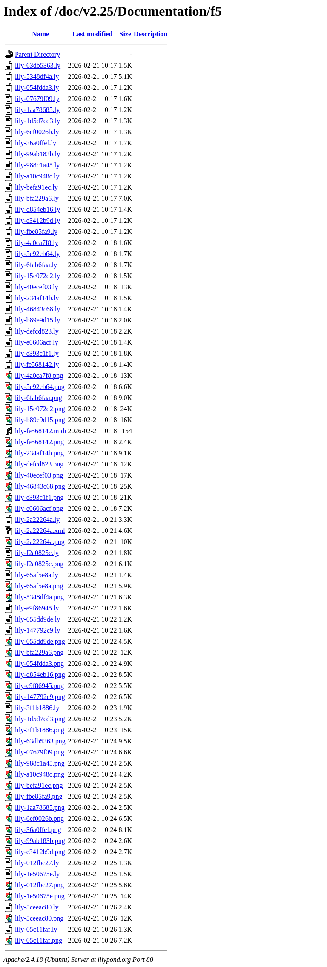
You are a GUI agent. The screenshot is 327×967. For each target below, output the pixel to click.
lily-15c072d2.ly (37, 275)
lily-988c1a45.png (40, 763)
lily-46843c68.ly (37, 309)
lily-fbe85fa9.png (39, 796)
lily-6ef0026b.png (39, 818)
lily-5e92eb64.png (40, 386)
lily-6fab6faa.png (38, 397)
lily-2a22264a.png (40, 541)
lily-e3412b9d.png (40, 851)
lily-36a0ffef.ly (35, 143)
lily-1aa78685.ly (37, 109)
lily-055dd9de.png (40, 641)
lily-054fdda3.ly (37, 87)
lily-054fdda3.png (39, 663)
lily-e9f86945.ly (37, 608)
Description (150, 33)
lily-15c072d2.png (40, 408)
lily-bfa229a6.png (39, 652)
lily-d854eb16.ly (37, 209)
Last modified (92, 33)
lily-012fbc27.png (39, 885)
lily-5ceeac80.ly (37, 907)
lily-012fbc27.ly (37, 862)
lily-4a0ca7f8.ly (36, 242)
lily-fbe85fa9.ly (36, 231)
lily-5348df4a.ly (37, 76)
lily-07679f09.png (39, 752)
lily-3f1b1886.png (39, 730)
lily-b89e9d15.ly (37, 320)
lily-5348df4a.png (39, 597)
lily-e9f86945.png (39, 685)
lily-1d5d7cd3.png (40, 718)
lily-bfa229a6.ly (37, 198)
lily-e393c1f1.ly (37, 353)
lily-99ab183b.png (40, 840)
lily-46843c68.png (40, 486)
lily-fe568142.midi (40, 431)
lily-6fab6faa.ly (36, 264)
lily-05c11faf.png (38, 940)
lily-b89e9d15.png (40, 419)
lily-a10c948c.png (39, 774)
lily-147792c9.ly (37, 630)
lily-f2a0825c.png (39, 563)
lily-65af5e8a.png (39, 586)
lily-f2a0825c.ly (37, 552)
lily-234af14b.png (39, 453)
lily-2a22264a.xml (40, 530)
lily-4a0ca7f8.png (39, 375)
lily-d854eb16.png (40, 674)
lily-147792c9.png (40, 696)
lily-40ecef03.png (39, 475)
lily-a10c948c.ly (37, 176)
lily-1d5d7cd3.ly (37, 120)
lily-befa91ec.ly (36, 187)
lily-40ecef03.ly (36, 287)
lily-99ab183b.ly (37, 154)
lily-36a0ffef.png (38, 829)
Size (126, 33)
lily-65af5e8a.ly (36, 574)
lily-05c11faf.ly (36, 929)
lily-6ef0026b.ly (37, 131)
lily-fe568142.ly (37, 364)
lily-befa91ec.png (39, 785)
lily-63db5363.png (40, 741)
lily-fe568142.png (39, 442)
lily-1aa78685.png (40, 807)
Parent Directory (37, 54)
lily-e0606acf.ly (36, 342)
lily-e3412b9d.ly (37, 220)
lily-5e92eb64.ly (37, 253)
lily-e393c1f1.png (39, 497)
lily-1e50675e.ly (37, 874)
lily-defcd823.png (39, 464)
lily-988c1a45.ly (37, 165)
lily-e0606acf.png (39, 508)
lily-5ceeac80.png (39, 918)
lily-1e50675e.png (40, 896)
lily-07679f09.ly (37, 98)
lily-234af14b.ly (37, 298)
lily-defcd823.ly (37, 331)
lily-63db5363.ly (37, 65)
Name (40, 33)
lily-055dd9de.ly (37, 619)
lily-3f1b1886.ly (37, 707)
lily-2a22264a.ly (37, 519)
